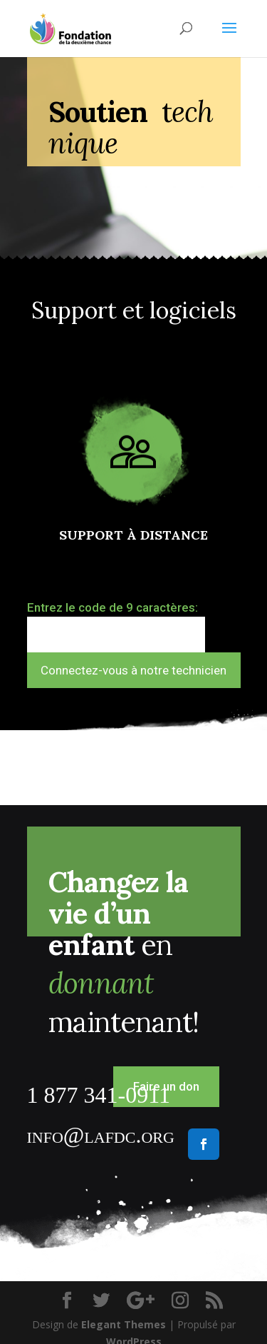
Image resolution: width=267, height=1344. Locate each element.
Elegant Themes (123, 1324)
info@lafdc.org (100, 1135)
